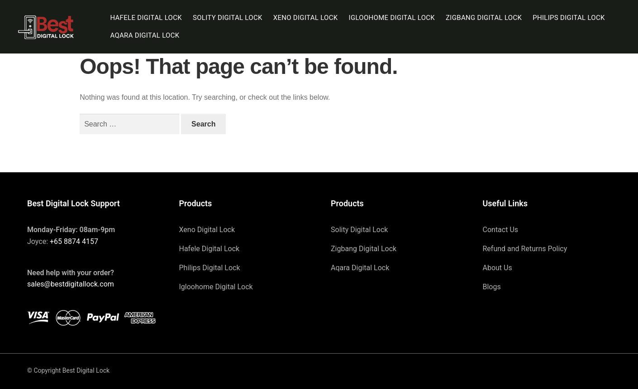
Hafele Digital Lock (146, 18)
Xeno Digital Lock (305, 18)
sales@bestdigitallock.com (70, 284)
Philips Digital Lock (569, 18)
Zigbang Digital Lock (484, 18)
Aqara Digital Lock (144, 35)
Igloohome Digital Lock (392, 18)
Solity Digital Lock (227, 18)
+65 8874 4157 (74, 241)
